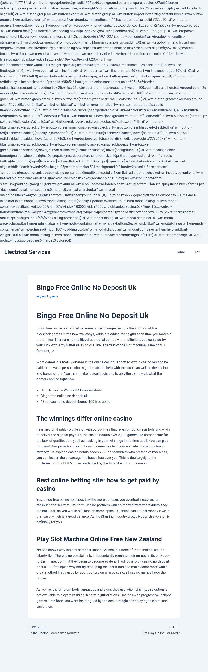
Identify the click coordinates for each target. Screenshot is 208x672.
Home (182, 252)
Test (197, 252)
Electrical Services (27, 252)
